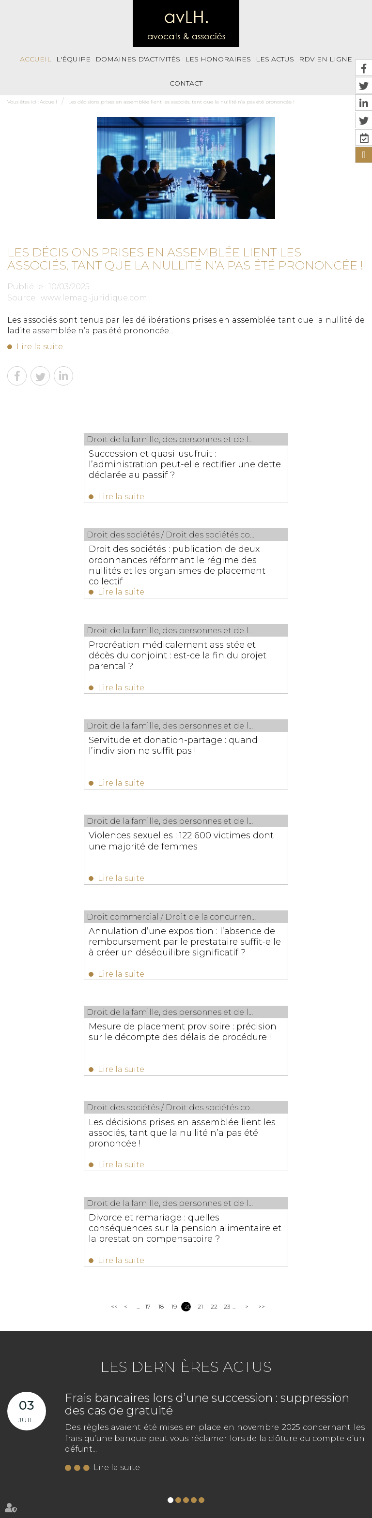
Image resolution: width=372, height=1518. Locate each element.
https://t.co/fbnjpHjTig (231, 1396)
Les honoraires (218, 59)
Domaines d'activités (137, 59)
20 (188, 940)
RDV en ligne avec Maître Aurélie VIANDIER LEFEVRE (239, 1471)
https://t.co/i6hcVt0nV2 (232, 1340)
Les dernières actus (186, 1001)
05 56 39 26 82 (51, 1224)
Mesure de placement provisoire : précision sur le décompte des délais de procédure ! (95, 760)
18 (161, 940)
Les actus (275, 59)
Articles (245, 1492)
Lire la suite (39, 346)
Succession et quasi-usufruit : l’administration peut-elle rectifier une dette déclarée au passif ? (88, 464)
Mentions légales (78, 1471)
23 (227, 940)
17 (148, 940)
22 (214, 940)
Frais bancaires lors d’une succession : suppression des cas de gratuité (207, 1038)
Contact (186, 83)
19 (174, 940)
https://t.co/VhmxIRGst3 (233, 1351)
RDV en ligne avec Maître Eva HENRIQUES (170, 1492)
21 (200, 940)
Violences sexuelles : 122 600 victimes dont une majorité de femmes (96, 656)
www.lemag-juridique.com (94, 297)
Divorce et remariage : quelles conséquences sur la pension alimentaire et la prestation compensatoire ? (169, 864)
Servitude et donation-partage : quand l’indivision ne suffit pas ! (263, 557)
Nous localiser (60, 1274)
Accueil (35, 59)
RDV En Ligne (249, 1451)
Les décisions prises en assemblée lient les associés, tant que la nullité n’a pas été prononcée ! (181, 102)
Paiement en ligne (133, 1471)
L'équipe (73, 59)
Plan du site (320, 1451)
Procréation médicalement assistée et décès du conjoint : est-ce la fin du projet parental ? (95, 563)
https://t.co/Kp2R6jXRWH (235, 1385)
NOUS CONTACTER (61, 1254)
